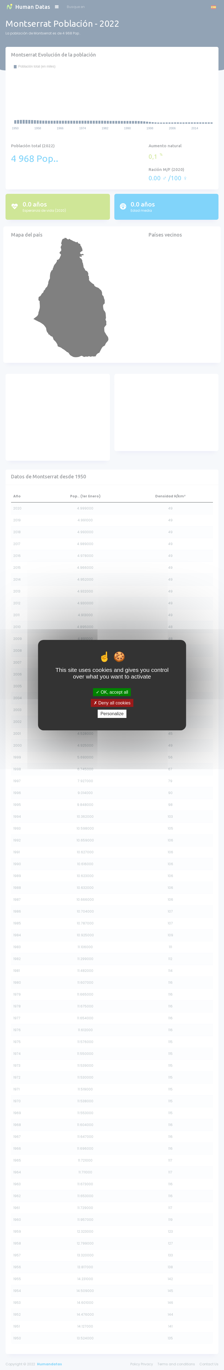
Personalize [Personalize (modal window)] (112, 713)
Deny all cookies (112, 703)
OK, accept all (112, 692)
